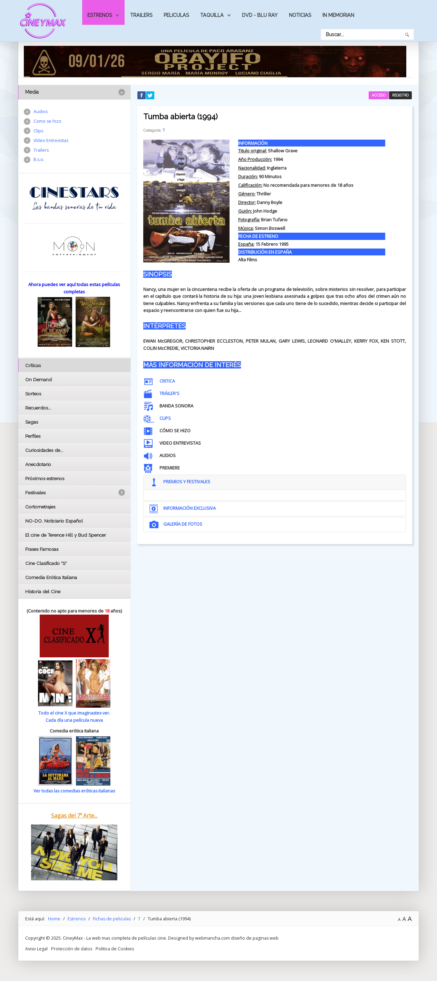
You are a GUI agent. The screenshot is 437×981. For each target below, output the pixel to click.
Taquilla (212, 15)
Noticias (300, 15)
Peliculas (176, 15)
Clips (38, 131)
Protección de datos (72, 948)
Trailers (141, 15)
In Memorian (338, 15)
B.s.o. (39, 161)
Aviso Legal (36, 948)
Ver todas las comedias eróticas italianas (74, 791)
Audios (40, 112)
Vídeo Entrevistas (51, 141)
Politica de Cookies (115, 948)
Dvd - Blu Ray (260, 15)
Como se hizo (47, 122)
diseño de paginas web (255, 937)
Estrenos (99, 15)
